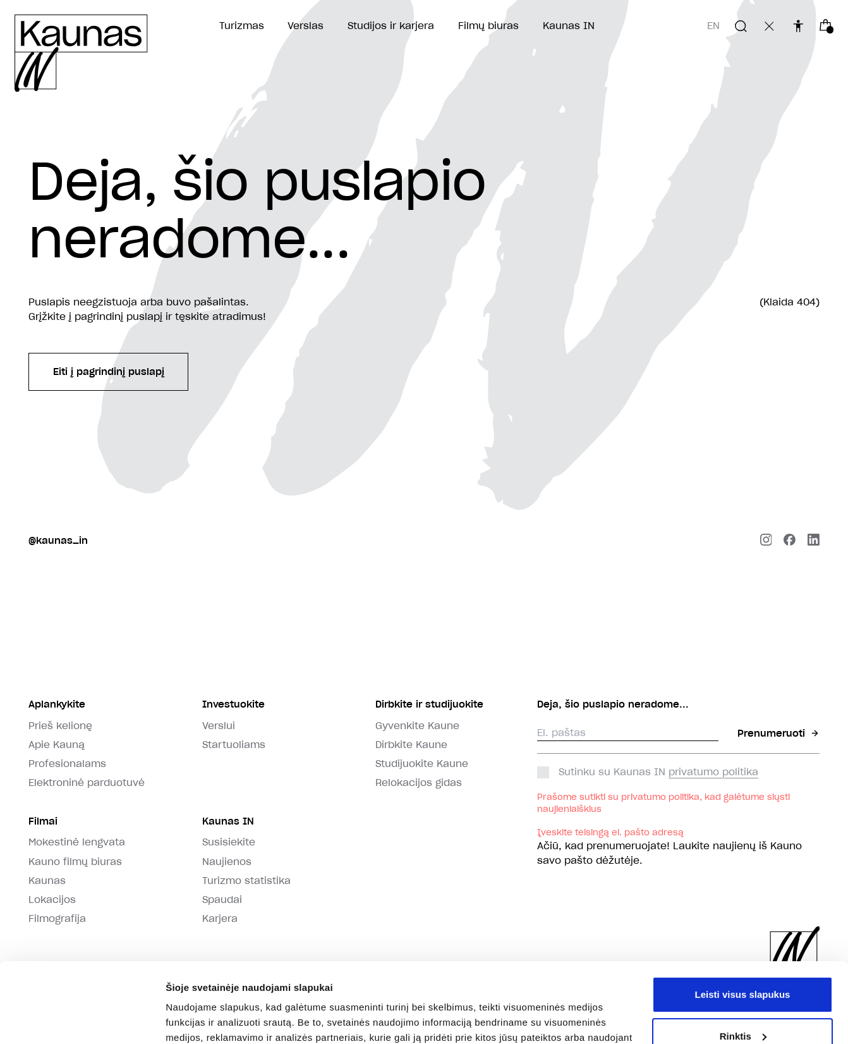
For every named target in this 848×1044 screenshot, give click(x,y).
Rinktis (743, 967)
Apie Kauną (56, 745)
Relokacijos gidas (418, 783)
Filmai (43, 821)
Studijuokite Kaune (421, 764)
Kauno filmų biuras (75, 862)
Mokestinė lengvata (76, 842)
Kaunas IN (569, 26)
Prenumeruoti (778, 733)
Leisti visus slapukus (742, 926)
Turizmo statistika (246, 881)
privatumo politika (713, 772)
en (713, 26)
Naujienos (226, 862)
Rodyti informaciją (208, 1019)
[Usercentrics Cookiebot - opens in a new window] (82, 1019)
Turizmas (241, 26)
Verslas (306, 26)
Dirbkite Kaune (411, 745)
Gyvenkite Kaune (417, 726)
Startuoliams (233, 745)
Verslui (218, 726)
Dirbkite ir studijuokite (429, 704)
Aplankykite (56, 704)
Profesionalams (67, 764)
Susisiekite (228, 842)
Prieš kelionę (60, 726)
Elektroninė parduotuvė (86, 783)
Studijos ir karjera (391, 26)
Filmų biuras (488, 26)
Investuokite (233, 704)
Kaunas (47, 881)
